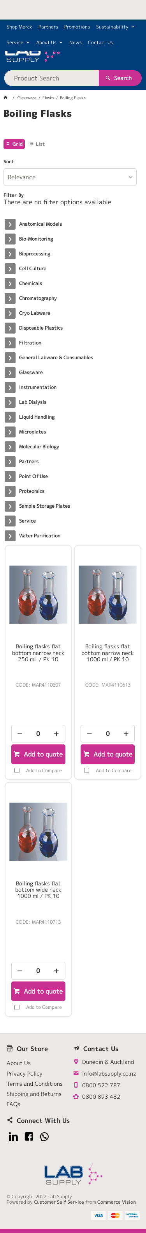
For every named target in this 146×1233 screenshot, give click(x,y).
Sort (9, 161)
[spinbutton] (38, 733)
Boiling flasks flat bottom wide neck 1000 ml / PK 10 (38, 889)
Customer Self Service (59, 1202)
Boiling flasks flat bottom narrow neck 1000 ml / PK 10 (107, 652)
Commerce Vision (116, 1202)
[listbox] (70, 177)
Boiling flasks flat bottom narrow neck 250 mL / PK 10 (38, 652)
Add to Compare (44, 770)
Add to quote (42, 754)
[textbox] (51, 78)
